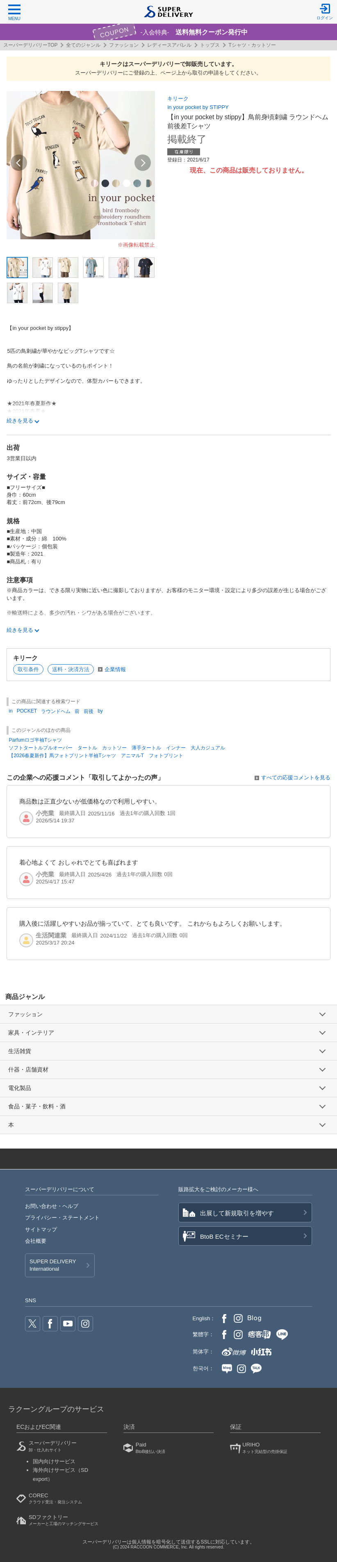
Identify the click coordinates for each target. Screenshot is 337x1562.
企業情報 (115, 669)
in (10, 711)
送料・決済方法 (70, 669)
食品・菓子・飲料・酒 (37, 1106)
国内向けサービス (54, 1461)
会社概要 (35, 1241)
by (100, 711)
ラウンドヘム (56, 711)
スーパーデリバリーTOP (30, 45)
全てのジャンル (83, 45)
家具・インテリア (31, 1032)
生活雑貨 (19, 1051)
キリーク (178, 98)
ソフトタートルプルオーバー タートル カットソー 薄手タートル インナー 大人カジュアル (117, 748)
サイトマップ (41, 1229)
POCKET (27, 711)
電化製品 (19, 1088)
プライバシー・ (62, 1218)
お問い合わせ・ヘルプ (51, 1206)
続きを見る (20, 421)
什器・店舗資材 (28, 1069)
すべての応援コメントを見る (295, 777)
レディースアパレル (169, 45)
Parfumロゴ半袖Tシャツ (35, 740)
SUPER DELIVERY (53, 1265)
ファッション (124, 45)
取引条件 (28, 669)
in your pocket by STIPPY (197, 107)
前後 (88, 711)
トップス (210, 45)
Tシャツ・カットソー (252, 45)
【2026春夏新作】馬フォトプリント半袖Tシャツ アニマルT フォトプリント (96, 755)
